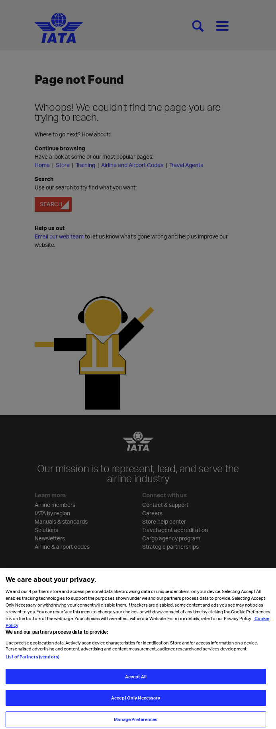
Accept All (136, 684)
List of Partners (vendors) (32, 664)
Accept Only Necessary (135, 705)
